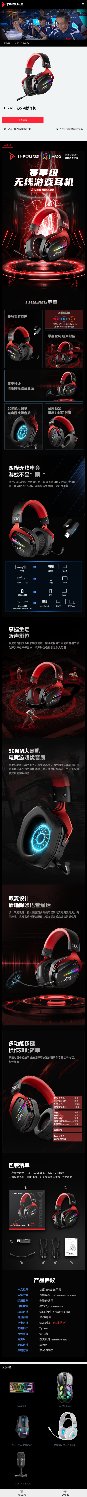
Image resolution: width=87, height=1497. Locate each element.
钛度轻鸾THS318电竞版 (64, 1444)
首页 (17, 43)
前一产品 (17, 129)
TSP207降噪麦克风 (22, 1482)
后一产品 (69, 129)
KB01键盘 (21, 1406)
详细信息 (8, 145)
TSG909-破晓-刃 (63, 1406)
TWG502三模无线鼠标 (22, 1444)
